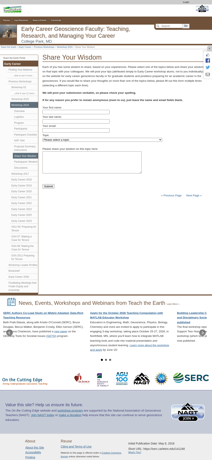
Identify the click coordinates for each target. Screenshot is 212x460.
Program (19, 122)
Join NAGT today (42, 415)
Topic (45, 135)
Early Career (25, 47)
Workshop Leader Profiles (22, 265)
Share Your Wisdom (25, 156)
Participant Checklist (25, 134)
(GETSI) (51, 335)
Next (202, 332)
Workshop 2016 (64, 47)
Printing (30, 457)
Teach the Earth (8, 47)
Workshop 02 (18, 87)
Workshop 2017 (20, 173)
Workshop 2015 (20, 99)
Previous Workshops (44, 47)
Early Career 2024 (21, 221)
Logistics (19, 116)
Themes (6, 20)
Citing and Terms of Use (76, 446)
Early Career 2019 (21, 185)
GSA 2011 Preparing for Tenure (22, 257)
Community (56, 20)
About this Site (34, 447)
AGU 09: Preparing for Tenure (23, 228)
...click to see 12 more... (24, 93)
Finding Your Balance (20, 69)
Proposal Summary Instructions (24, 148)
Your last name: (52, 116)
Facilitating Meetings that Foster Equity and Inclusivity (22, 286)
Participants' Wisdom (25, 161)
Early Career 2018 (21, 179)
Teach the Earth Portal (14, 58)
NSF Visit (19, 140)
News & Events (39, 20)
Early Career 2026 (18, 276)
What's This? (134, 452)
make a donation (70, 415)
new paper (60, 331)
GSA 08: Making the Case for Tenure (22, 248)
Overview (19, 111)
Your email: (49, 125)
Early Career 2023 (21, 209)
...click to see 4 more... (23, 75)
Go (185, 25)
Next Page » (194, 195)
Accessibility (33, 452)
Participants (20, 128)
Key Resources (21, 20)
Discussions (21, 167)
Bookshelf (13, 270)
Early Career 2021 (21, 197)
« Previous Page (171, 195)
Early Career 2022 (21, 203)
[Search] (169, 26)
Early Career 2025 (21, 215)
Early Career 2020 (21, 191)
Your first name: (52, 107)
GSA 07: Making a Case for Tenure (21, 238)
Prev (9, 332)
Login (186, 2)
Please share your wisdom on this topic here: (70, 148)
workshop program (70, 410)
